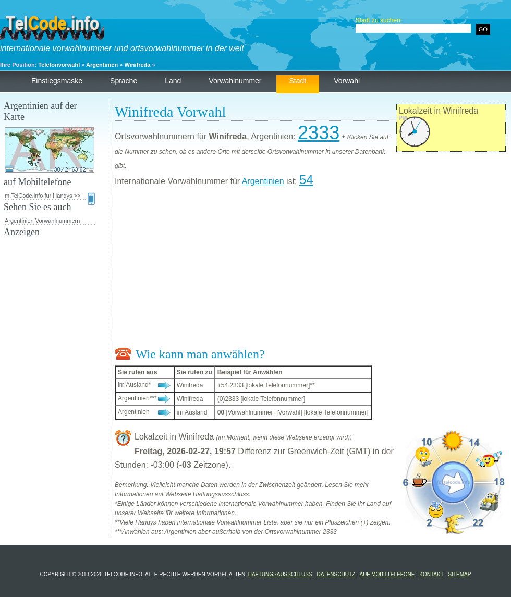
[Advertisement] (310, 269)
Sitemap (459, 574)
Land (173, 81)
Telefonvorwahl (59, 65)
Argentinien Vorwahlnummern (42, 220)
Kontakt (431, 574)
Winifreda (137, 65)
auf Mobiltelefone (387, 574)
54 (306, 180)
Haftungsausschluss (280, 574)
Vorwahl (347, 81)
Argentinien (102, 65)
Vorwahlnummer (235, 81)
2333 (318, 132)
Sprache (123, 81)
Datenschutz (336, 574)
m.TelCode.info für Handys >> (50, 196)
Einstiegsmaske (56, 81)
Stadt (298, 81)
